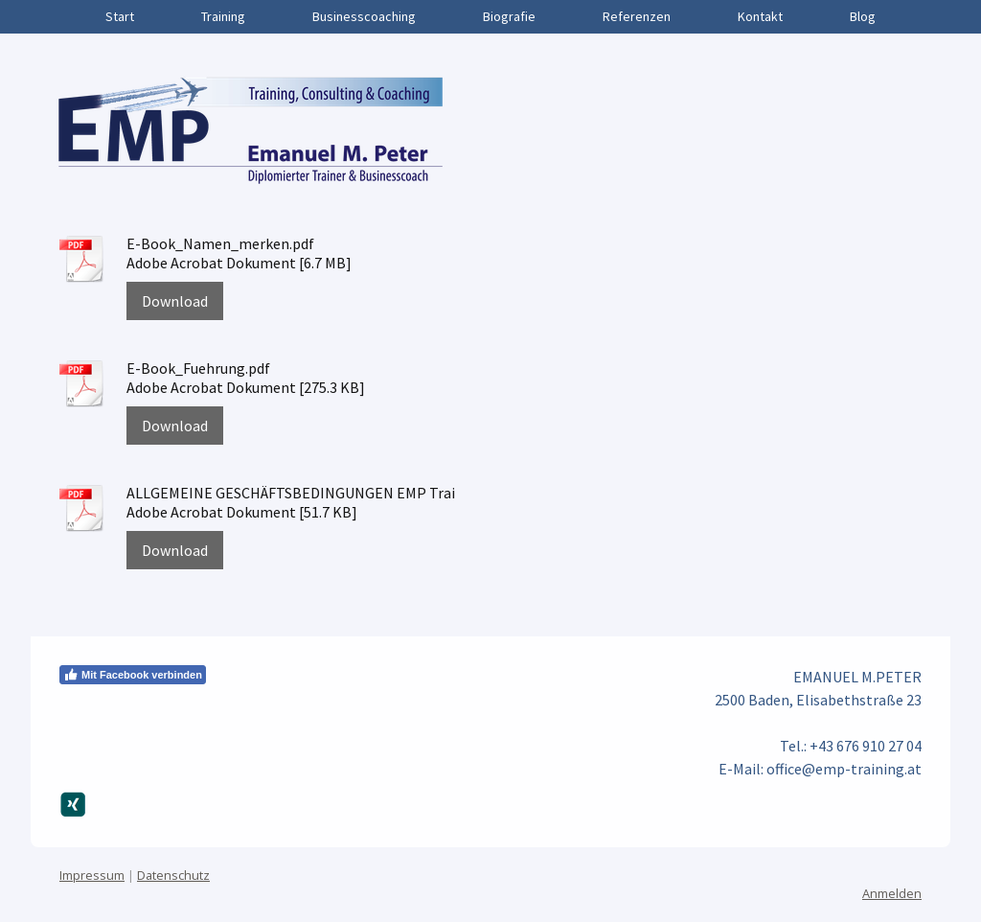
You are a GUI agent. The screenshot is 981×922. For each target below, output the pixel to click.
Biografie (509, 16)
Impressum (92, 875)
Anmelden (892, 893)
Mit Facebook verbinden (132, 674)
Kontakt (760, 16)
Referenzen (637, 16)
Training (223, 16)
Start (119, 16)
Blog (863, 16)
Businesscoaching (364, 16)
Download (175, 301)
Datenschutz (173, 875)
